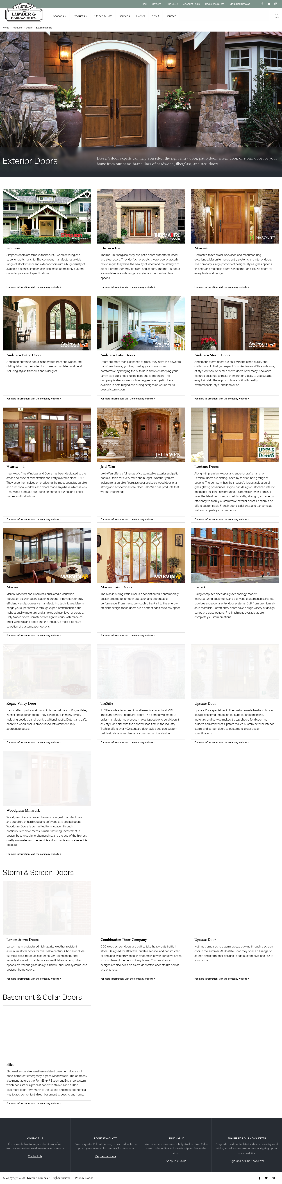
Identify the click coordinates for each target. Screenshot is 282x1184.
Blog (144, 3)
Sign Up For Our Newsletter (247, 1161)
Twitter (269, 4)
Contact (171, 16)
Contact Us (35, 1156)
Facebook (262, 4)
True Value (172, 3)
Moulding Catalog (240, 3)
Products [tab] (79, 16)
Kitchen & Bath (103, 16)
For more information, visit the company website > (34, 287)
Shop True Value (176, 1161)
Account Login (191, 3)
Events (140, 16)
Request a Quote (214, 3)
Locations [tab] (57, 16)
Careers (156, 3)
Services (124, 16)
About (155, 16)
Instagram (275, 4)
